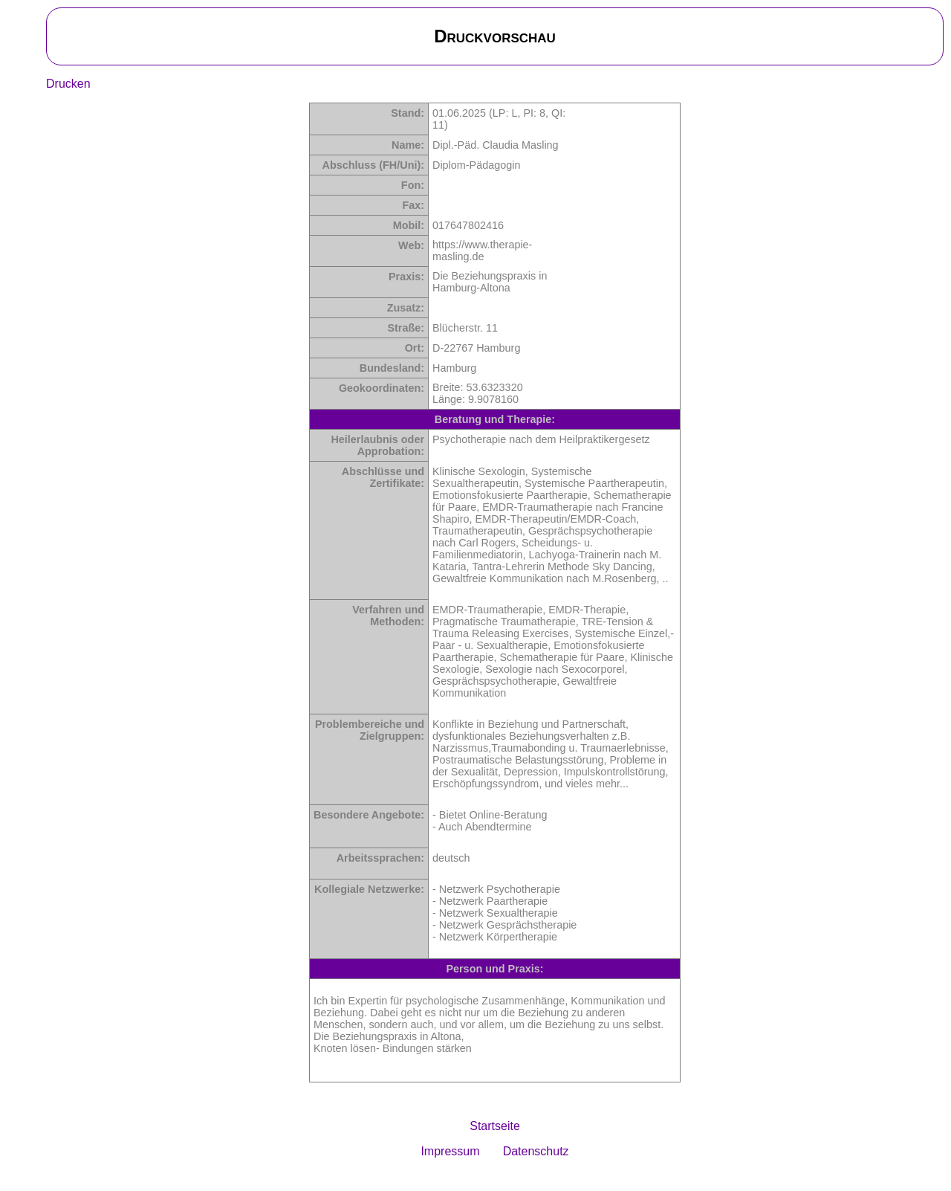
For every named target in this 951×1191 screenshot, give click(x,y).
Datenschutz (536, 1151)
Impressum (450, 1151)
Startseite (495, 1126)
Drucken (68, 83)
